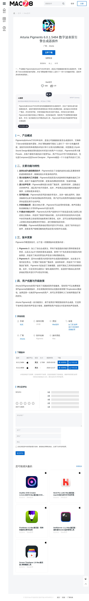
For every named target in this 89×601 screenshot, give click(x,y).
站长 (21, 321)
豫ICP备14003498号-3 (46, 597)
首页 (58, 597)
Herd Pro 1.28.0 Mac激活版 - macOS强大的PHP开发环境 (64, 491)
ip (69, 321)
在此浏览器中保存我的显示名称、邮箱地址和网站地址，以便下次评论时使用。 (42, 443)
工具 (72, 321)
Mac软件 (27, 13)
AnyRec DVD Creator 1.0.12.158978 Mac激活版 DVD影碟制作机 (31, 491)
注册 (82, 4)
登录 (72, 4)
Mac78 (30, 597)
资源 (63, 597)
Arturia (51, 46)
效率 (75, 321)
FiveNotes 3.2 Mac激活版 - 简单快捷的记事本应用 (31, 526)
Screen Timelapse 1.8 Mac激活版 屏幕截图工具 (31, 560)
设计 (70, 324)
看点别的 (23, 123)
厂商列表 (70, 597)
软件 (19, 13)
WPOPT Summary (75, 97)
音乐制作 (75, 324)
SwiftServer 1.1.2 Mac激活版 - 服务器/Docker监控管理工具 (64, 526)
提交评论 (20, 450)
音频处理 (72, 326)
